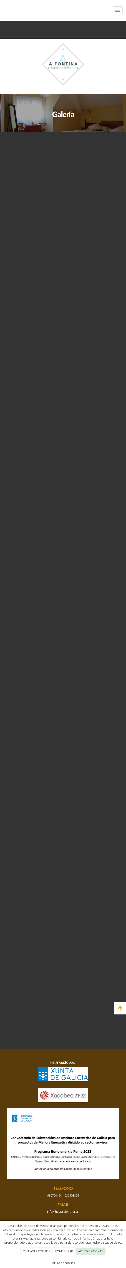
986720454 (54, 1195)
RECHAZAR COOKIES (36, 1251)
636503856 (72, 1195)
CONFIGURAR (64, 1251)
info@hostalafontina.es (63, 1212)
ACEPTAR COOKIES (90, 1251)
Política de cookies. (63, 1263)
